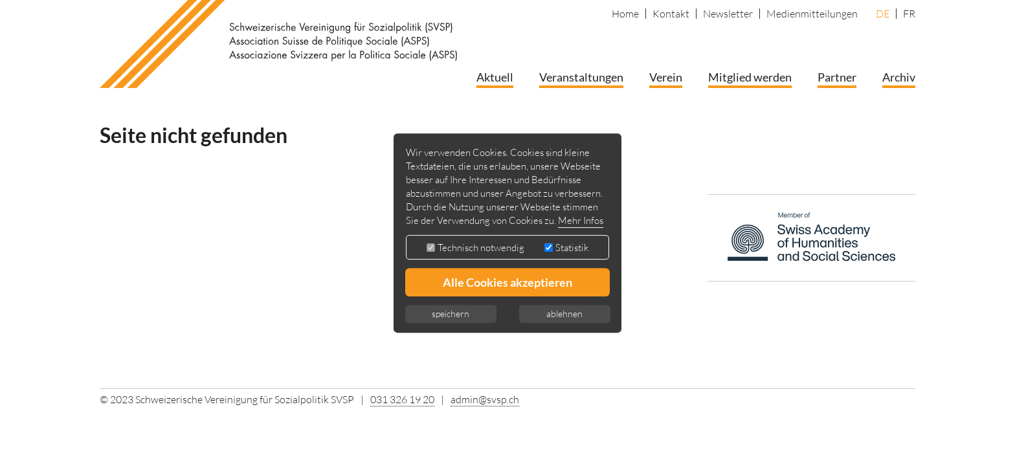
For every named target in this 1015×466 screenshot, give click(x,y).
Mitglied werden (750, 77)
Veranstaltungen (581, 77)
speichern (450, 313)
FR (909, 13)
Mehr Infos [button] (580, 220)
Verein (665, 77)
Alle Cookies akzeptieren (507, 282)
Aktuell (494, 77)
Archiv (898, 77)
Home (625, 13)
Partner (837, 77)
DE (882, 13)
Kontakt (670, 13)
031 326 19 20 (402, 399)
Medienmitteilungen (812, 13)
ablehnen (564, 313)
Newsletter (728, 13)
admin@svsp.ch (485, 399)
